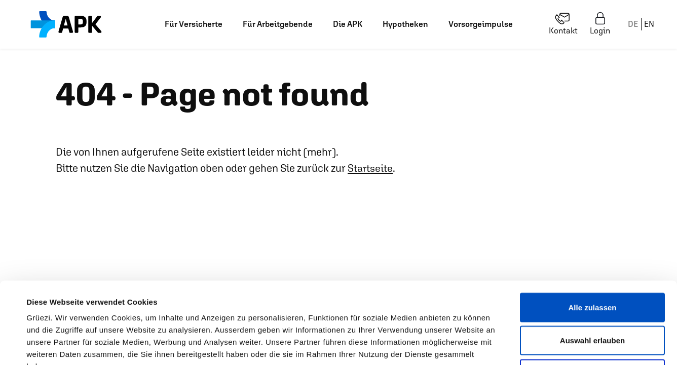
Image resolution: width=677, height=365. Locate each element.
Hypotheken (405, 24)
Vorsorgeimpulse (480, 24)
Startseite (370, 168)
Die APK (347, 24)
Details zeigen (432, 345)
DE (633, 24)
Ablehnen (592, 298)
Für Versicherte (193, 24)
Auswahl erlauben (592, 265)
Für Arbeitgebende (278, 24)
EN (649, 24)
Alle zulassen (592, 232)
